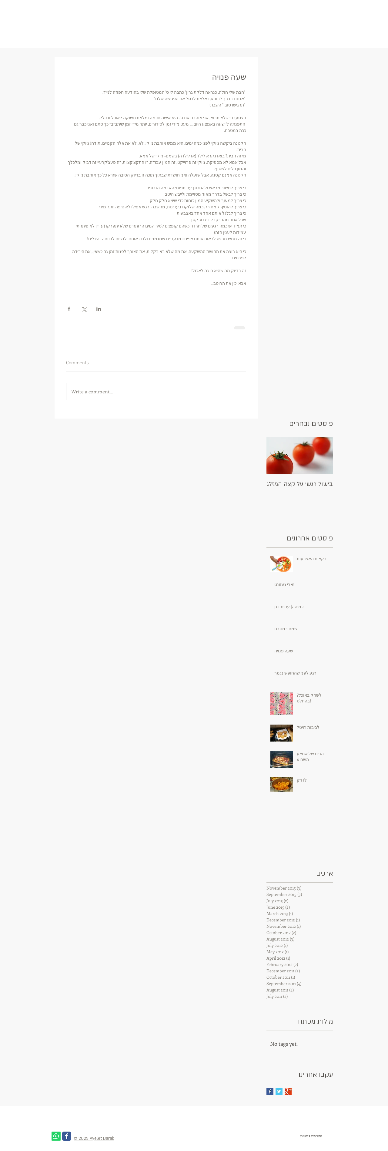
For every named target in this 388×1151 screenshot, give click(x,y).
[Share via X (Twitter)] (84, 309)
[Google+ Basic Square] (288, 1091)
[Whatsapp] (56, 1136)
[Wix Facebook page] (66, 1136)
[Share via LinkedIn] (99, 309)
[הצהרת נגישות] (311, 1136)
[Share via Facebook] (69, 309)
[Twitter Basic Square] (279, 1091)
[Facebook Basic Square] (269, 1091)
